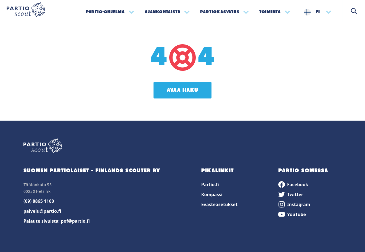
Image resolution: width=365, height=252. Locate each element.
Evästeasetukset (219, 204)
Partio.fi (210, 184)
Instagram (294, 204)
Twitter (290, 194)
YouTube (292, 214)
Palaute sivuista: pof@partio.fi (56, 221)
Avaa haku (182, 90)
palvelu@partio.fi (42, 211)
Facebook (293, 184)
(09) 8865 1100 (38, 201)
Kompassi (212, 194)
